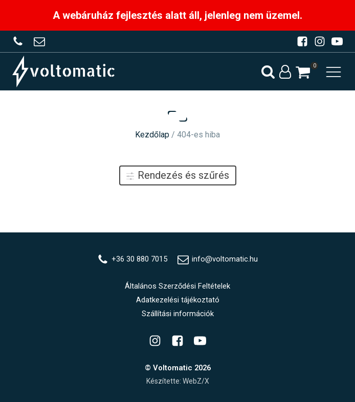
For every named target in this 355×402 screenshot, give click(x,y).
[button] (302, 72)
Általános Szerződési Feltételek (177, 286)
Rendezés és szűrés (177, 175)
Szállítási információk (178, 313)
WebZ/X (196, 381)
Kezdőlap (152, 134)
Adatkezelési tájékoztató (177, 299)
